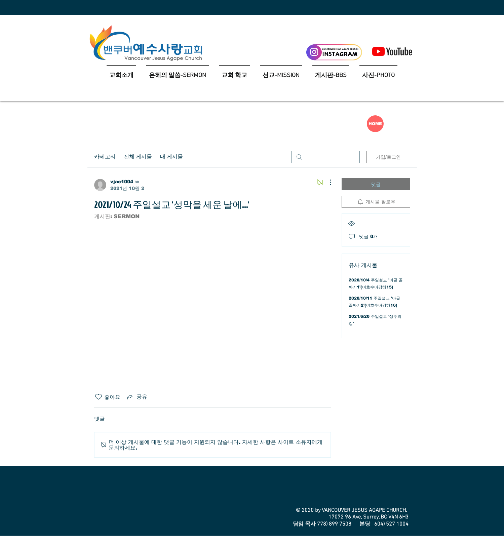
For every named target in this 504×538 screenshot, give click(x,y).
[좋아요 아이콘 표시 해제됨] (98, 397)
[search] (325, 157)
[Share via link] (136, 397)
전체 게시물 (138, 157)
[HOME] (375, 123)
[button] (234, 72)
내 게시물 (171, 157)
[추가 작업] (327, 182)
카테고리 (105, 157)
